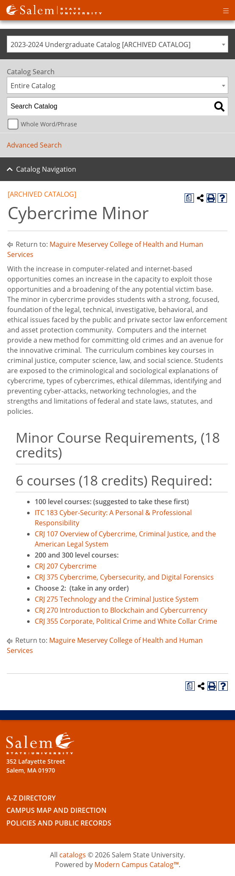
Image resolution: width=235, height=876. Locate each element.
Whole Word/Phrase (49, 124)
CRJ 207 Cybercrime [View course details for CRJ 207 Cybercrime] (66, 566)
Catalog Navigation (46, 169)
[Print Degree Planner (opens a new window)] (189, 198)
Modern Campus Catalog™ (136, 864)
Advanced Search (34, 145)
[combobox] (117, 44)
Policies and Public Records (58, 823)
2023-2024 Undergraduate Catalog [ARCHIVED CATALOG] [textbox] (101, 44)
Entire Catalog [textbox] (33, 85)
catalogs (72, 854)
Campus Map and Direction (56, 810)
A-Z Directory (30, 798)
